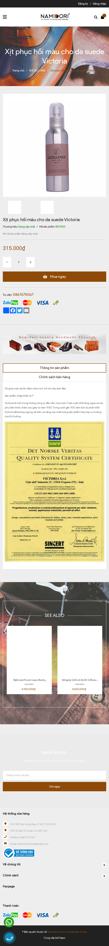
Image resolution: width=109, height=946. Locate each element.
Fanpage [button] (9, 886)
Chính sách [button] (54, 876)
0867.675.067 (27, 837)
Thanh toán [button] (11, 905)
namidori (29, 684)
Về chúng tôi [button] (54, 865)
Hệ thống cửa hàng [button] (16, 813)
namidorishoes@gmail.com (33, 844)
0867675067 (23, 294)
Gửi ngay (54, 786)
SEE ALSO (54, 615)
